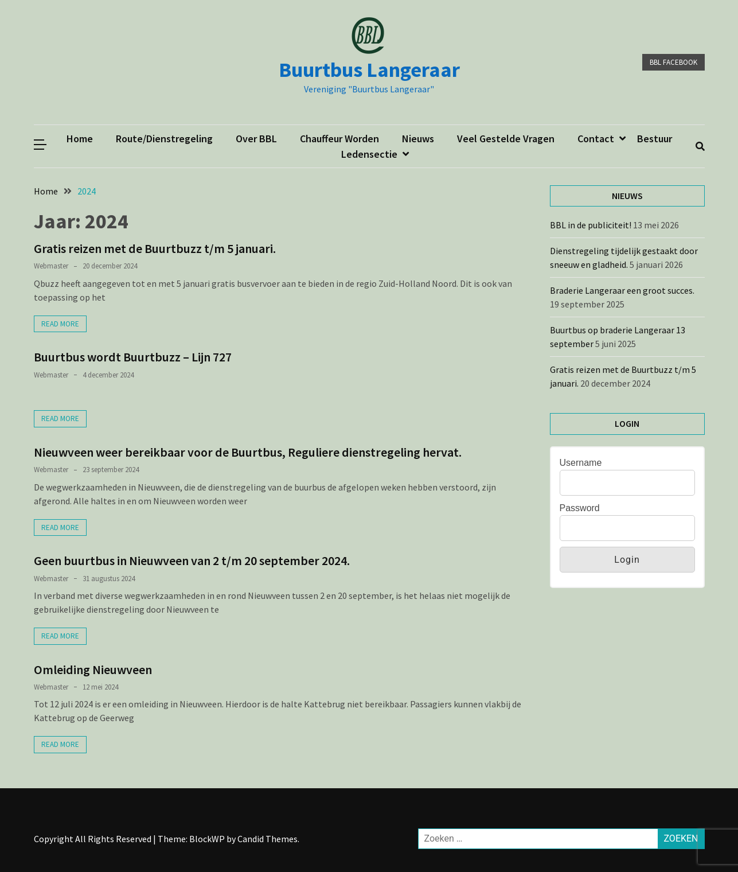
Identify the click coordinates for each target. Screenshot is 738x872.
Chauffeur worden (339, 138)
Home (80, 138)
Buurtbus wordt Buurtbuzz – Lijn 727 (133, 357)
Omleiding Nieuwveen (93, 669)
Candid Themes (267, 838)
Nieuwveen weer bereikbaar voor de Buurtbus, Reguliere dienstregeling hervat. (248, 452)
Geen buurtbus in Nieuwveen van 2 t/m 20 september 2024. (192, 560)
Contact (595, 138)
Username (581, 463)
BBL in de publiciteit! (590, 225)
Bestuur (654, 138)
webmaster (51, 266)
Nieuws (418, 138)
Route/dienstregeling (164, 138)
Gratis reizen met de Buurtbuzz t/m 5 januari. (155, 248)
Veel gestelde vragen (506, 138)
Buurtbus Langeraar (369, 70)
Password (580, 508)
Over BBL (256, 138)
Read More (60, 324)
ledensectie (369, 154)
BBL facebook (673, 62)
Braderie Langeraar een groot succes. (623, 290)
